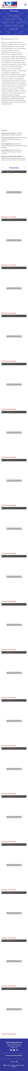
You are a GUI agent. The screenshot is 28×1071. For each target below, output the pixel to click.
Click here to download (8, 217)
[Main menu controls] (25, 4)
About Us (13, 1061)
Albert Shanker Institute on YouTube (14, 1050)
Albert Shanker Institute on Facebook (11, 1050)
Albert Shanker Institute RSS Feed (17, 1050)
